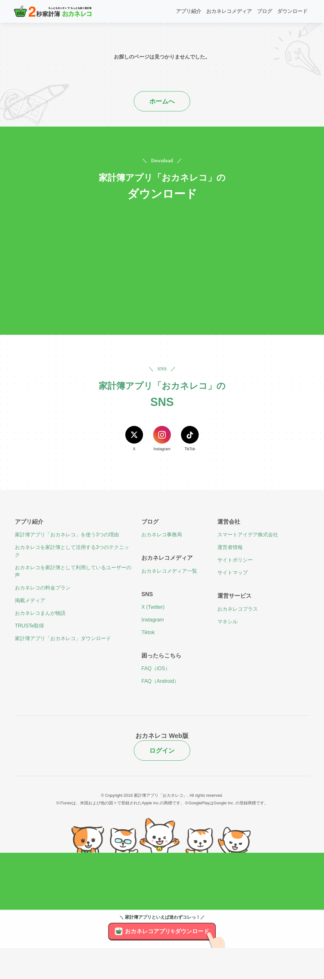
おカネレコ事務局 (161, 534)
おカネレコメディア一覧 (169, 571)
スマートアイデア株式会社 (247, 534)
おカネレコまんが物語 (40, 613)
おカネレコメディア (229, 11)
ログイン (162, 750)
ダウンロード (292, 11)
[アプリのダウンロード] (219, 949)
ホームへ (162, 101)
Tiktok (148, 632)
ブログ (264, 11)
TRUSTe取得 (29, 625)
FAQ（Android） (160, 681)
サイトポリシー (235, 560)
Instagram (152, 619)
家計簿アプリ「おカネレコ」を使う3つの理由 (67, 534)
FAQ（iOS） (155, 668)
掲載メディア (30, 600)
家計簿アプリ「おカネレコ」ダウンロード (63, 638)
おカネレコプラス (237, 609)
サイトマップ (232, 572)
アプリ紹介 (188, 11)
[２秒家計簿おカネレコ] (52, 11)
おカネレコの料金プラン (43, 587)
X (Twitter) (153, 607)
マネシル (227, 621)
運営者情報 (230, 547)
